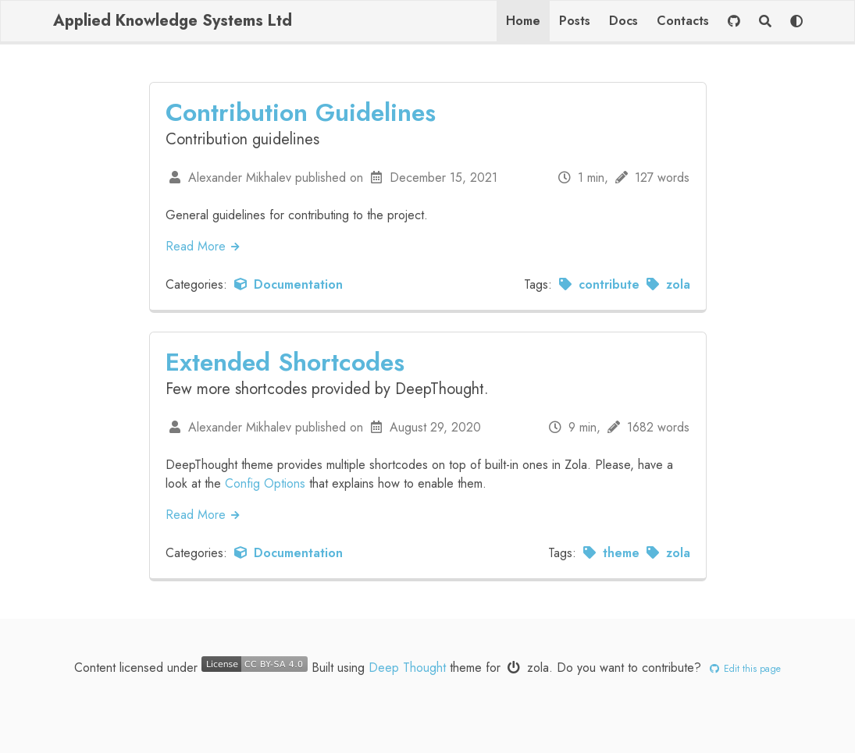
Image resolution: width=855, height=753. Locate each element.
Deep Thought (407, 668)
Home (523, 21)
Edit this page (743, 669)
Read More (204, 246)
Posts (574, 21)
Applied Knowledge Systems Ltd (172, 20)
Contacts (683, 21)
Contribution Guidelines (301, 112)
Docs (623, 21)
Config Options (265, 483)
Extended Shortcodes (285, 362)
